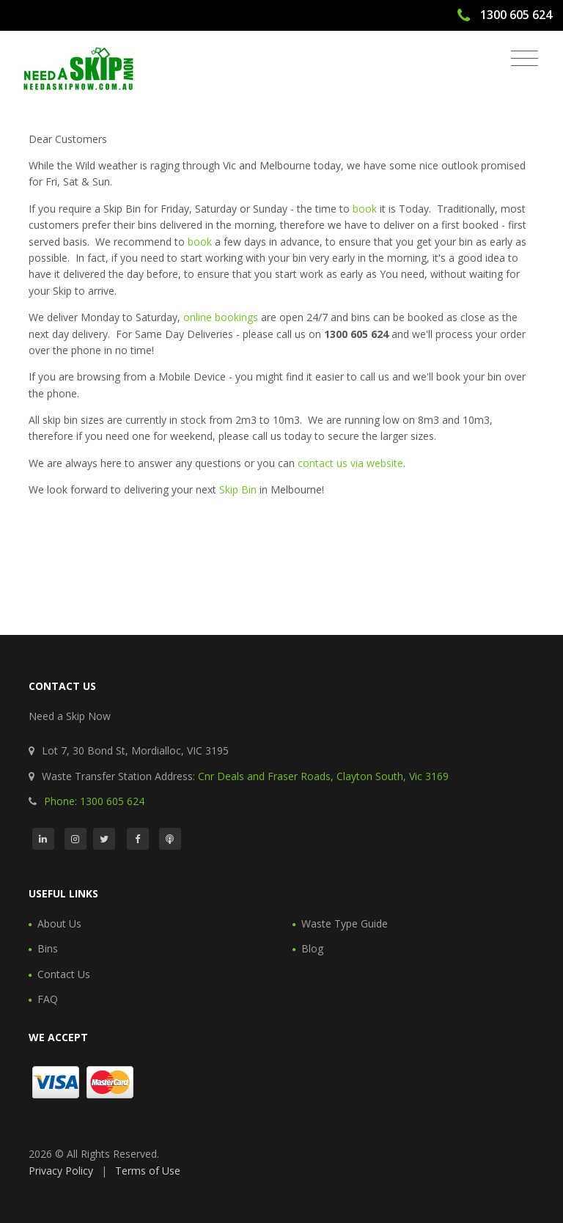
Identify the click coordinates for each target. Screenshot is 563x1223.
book (365, 209)
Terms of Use (147, 1171)
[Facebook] (138, 839)
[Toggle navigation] (524, 58)
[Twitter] (104, 839)
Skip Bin (238, 489)
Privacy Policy (61, 1171)
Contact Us (63, 974)
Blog (312, 948)
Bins (47, 948)
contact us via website (350, 463)
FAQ (47, 999)
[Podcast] (170, 839)
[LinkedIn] (43, 839)
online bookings (220, 317)
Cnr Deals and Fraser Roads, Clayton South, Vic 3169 (323, 776)
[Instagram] (76, 839)
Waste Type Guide (344, 923)
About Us (59, 923)
